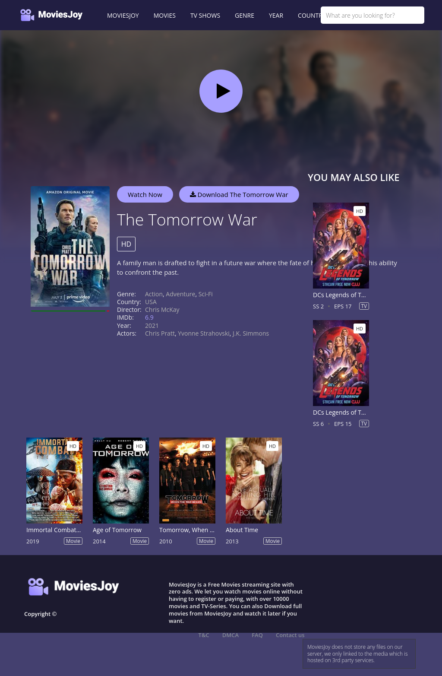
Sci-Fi (206, 294)
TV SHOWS (205, 15)
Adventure (180, 294)
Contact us (290, 635)
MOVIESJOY (123, 15)
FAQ (257, 635)
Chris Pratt (160, 333)
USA (151, 302)
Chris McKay (162, 309)
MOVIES (165, 15)
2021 (152, 325)
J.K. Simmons (251, 333)
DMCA (230, 635)
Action (154, 294)
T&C (204, 635)
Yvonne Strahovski (204, 333)
